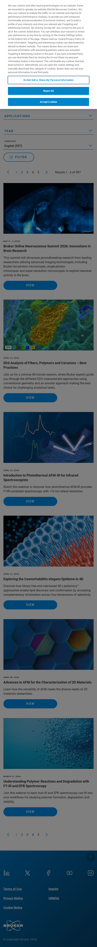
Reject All (48, 90)
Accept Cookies (48, 101)
